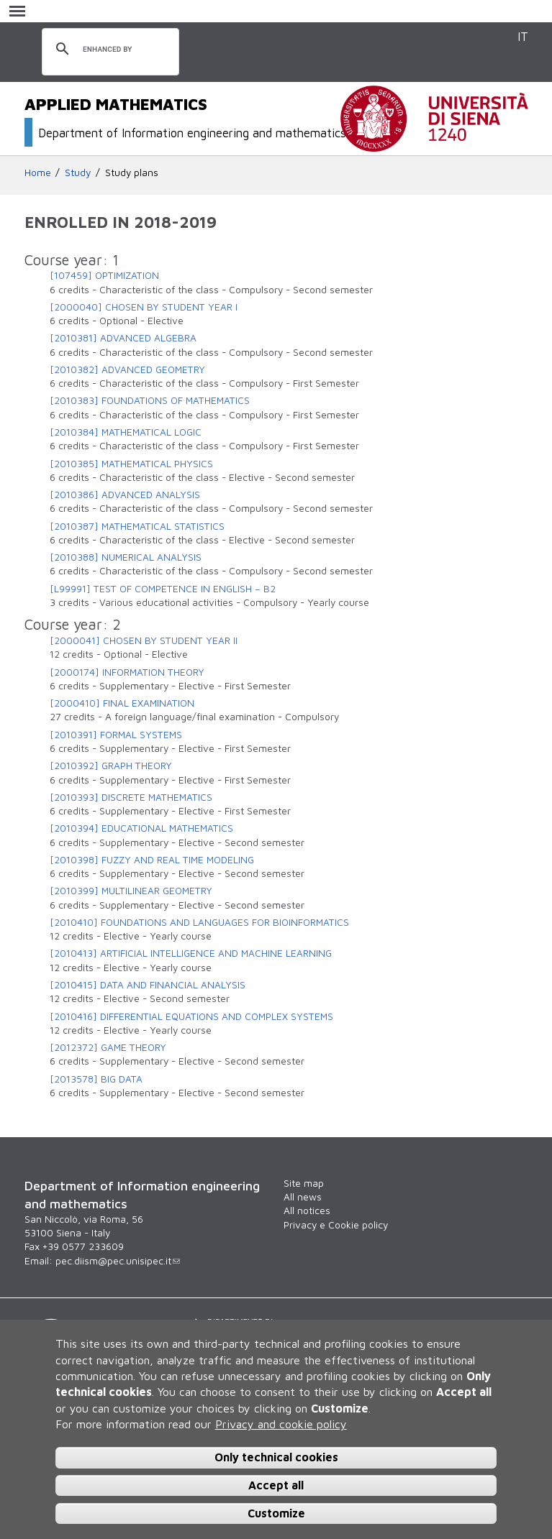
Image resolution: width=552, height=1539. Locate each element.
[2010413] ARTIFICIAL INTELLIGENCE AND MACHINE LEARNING (191, 953)
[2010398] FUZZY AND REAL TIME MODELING (152, 859)
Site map (304, 1183)
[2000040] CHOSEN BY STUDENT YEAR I (143, 307)
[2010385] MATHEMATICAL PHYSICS (131, 463)
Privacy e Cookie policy (336, 1225)
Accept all (276, 1485)
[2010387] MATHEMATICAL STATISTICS (137, 526)
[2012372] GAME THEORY (108, 1047)
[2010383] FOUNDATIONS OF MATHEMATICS (150, 400)
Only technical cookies (276, 1457)
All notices (307, 1210)
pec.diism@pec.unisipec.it (117, 1261)
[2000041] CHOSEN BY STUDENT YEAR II (143, 640)
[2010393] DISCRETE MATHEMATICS (131, 797)
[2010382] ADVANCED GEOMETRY (127, 369)
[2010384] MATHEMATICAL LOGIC (126, 432)
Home (37, 172)
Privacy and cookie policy (281, 1424)
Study (78, 172)
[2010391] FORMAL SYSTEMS (116, 734)
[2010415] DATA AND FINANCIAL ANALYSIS (147, 985)
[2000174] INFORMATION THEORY (127, 672)
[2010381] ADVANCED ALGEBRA (123, 338)
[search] (108, 49)
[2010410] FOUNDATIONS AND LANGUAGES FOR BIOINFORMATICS (199, 922)
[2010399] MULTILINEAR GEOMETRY (131, 890)
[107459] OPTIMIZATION (104, 275)
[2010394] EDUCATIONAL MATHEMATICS (141, 828)
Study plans (131, 172)
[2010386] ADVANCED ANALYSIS (125, 494)
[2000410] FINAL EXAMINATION (122, 703)
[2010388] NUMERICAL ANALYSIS (126, 557)
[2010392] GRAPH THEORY (111, 765)
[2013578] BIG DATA (96, 1079)
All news (303, 1197)
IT (522, 36)
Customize (276, 1513)
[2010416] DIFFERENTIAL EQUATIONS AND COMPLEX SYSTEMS (191, 1016)
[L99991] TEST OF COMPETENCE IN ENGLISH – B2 (163, 588)
